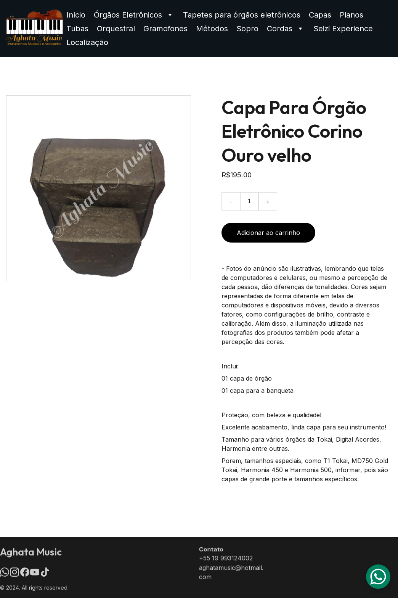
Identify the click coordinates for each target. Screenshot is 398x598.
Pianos (351, 15)
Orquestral (116, 28)
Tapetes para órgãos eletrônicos (241, 15)
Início (75, 15)
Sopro (247, 28)
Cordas (279, 28)
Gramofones (165, 28)
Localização (87, 42)
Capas (320, 15)
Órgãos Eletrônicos (128, 15)
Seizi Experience (343, 28)
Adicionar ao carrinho (268, 232)
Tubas (77, 28)
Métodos (212, 28)
